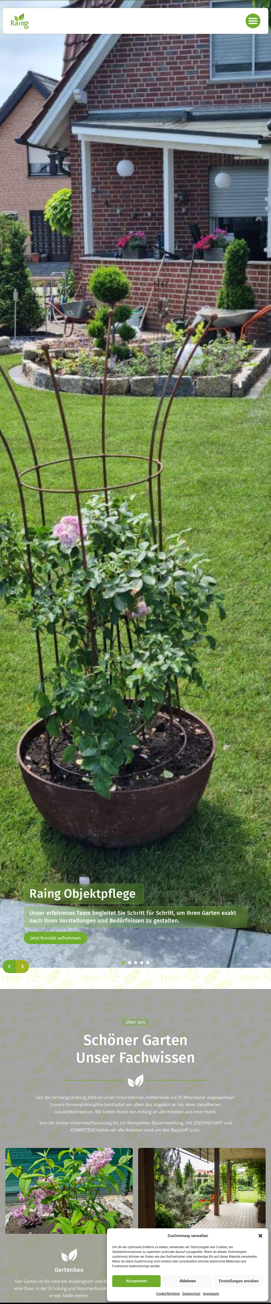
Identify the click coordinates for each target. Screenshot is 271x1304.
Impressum (211, 1294)
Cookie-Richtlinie (168, 1294)
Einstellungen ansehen (239, 1281)
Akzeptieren (136, 1281)
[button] (260, 1235)
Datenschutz (191, 1294)
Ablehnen (187, 1281)
